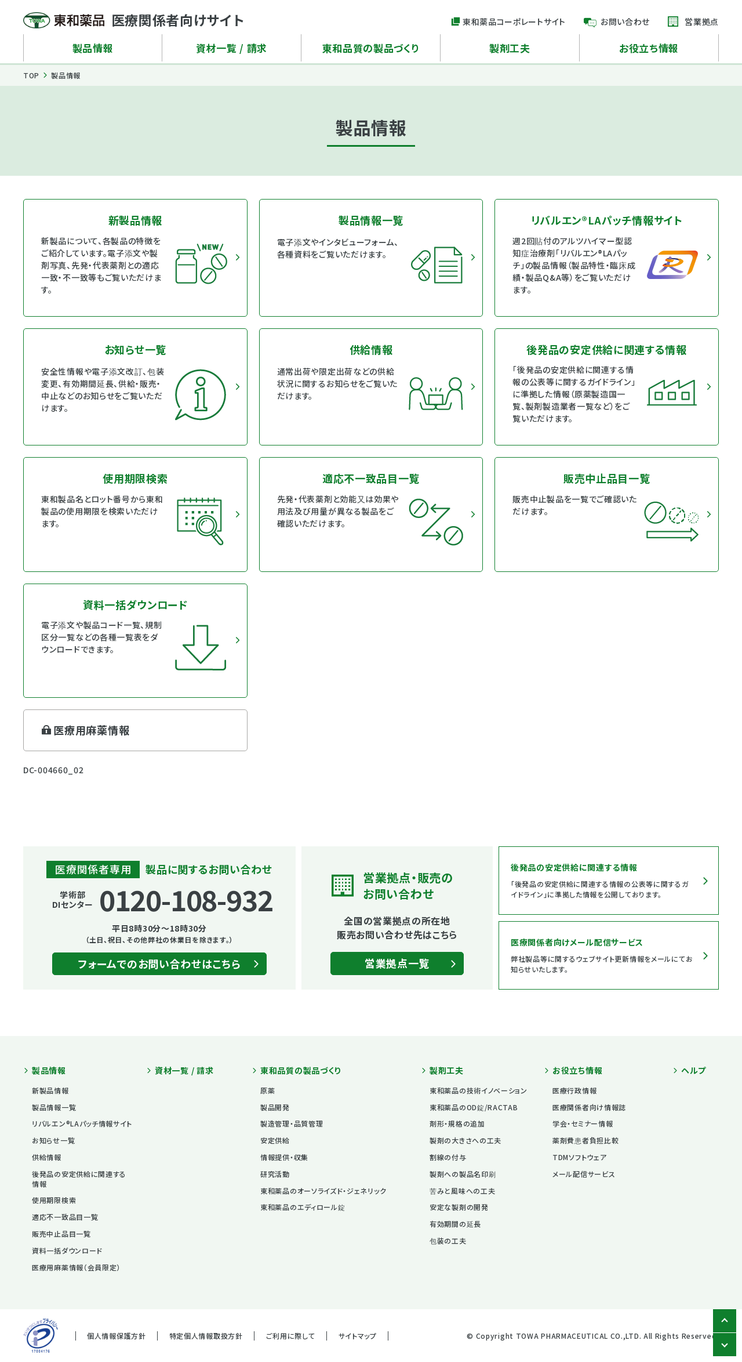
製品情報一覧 (54, 1107)
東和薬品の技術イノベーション (479, 1090)
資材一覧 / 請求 (231, 48)
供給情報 (46, 1157)
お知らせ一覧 (53, 1140)
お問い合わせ (625, 21)
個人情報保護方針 (116, 1336)
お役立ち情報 (649, 48)
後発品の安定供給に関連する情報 (79, 1179)
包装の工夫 (448, 1240)
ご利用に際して (290, 1336)
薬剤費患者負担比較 (585, 1140)
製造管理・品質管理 (291, 1123)
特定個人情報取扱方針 (206, 1336)
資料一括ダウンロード (67, 1250)
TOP (31, 75)
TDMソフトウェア (579, 1157)
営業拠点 (702, 21)
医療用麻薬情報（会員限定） (76, 1267)
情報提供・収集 (284, 1157)
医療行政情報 (574, 1090)
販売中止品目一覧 (61, 1233)
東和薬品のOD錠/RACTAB (474, 1107)
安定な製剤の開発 (459, 1207)
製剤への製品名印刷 (463, 1174)
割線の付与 (448, 1157)
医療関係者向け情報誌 (589, 1107)
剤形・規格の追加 (457, 1123)
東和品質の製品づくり (371, 48)
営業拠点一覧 (397, 962)
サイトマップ (358, 1336)
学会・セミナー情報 (582, 1123)
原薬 (267, 1090)
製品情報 (93, 48)
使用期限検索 (54, 1200)
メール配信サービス (583, 1174)
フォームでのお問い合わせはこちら (159, 963)
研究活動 (275, 1174)
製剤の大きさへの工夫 (465, 1140)
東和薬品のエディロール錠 (302, 1207)
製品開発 (275, 1107)
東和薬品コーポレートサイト (514, 21)
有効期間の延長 (455, 1224)
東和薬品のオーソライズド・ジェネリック (323, 1191)
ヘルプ (693, 1070)
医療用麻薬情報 (91, 729)
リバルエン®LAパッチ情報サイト (82, 1123)
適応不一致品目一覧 (65, 1217)
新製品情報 (50, 1090)
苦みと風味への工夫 (462, 1191)
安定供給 (275, 1140)
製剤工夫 (509, 48)
